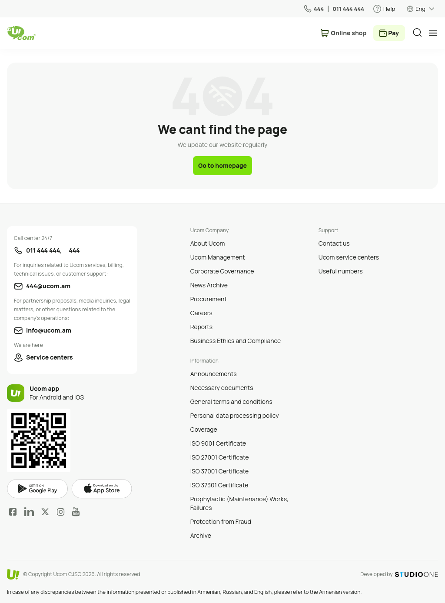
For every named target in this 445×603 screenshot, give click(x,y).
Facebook (13, 512)
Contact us (334, 243)
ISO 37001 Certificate (219, 471)
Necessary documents (221, 387)
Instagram (61, 512)
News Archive (209, 285)
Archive (200, 535)
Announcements (213, 374)
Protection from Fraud (220, 521)
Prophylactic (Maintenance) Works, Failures (239, 503)
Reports (201, 327)
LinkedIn (29, 512)
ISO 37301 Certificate (219, 485)
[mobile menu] (432, 33)
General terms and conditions (231, 401)
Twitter (45, 512)
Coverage (203, 429)
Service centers (49, 357)
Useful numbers (341, 271)
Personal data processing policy (234, 415)
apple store (101, 488)
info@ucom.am (48, 330)
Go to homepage (222, 165)
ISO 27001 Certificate (219, 457)
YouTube (75, 512)
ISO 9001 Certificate (218, 443)
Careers (201, 313)
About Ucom (207, 243)
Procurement (208, 299)
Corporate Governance (222, 271)
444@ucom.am (48, 286)
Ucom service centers (349, 257)
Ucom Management (217, 257)
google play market (37, 489)
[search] (417, 32)
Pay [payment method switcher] (393, 33)
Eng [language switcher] (420, 9)
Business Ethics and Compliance (235, 340)
